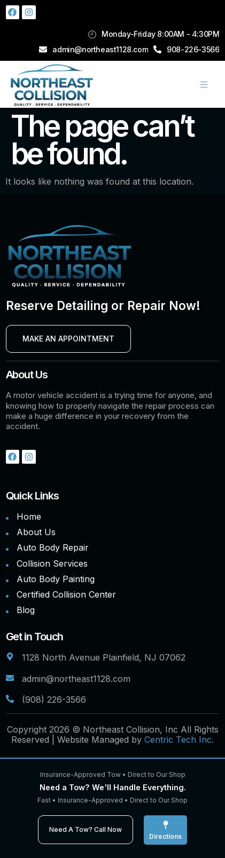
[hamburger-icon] (204, 84)
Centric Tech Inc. (179, 739)
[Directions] (165, 825)
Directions (165, 836)
